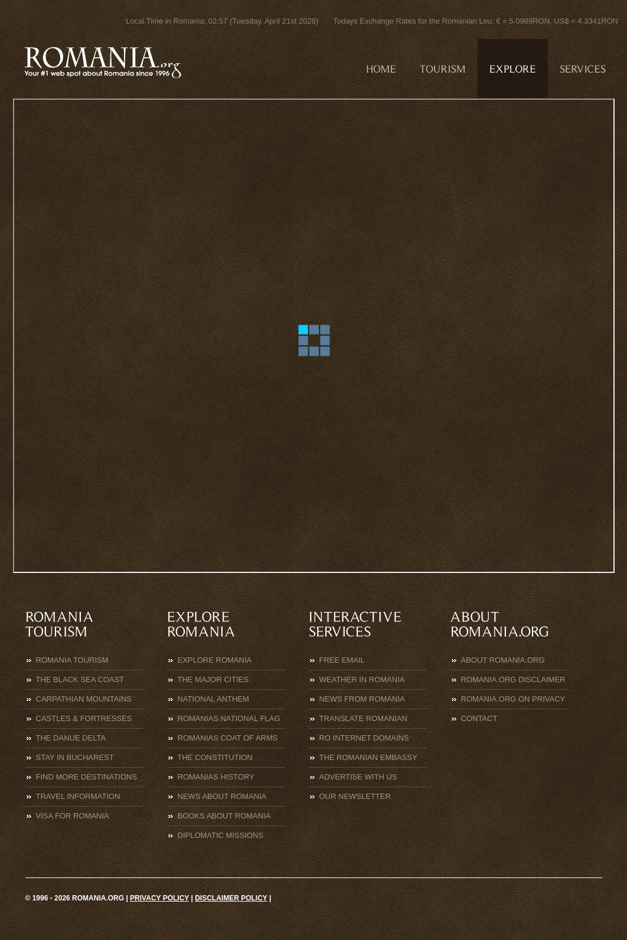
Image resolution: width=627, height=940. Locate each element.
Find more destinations (87, 776)
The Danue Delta (71, 737)
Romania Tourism (72, 660)
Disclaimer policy (231, 898)
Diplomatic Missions (221, 835)
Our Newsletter (355, 796)
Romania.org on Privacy (513, 699)
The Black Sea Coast (80, 679)
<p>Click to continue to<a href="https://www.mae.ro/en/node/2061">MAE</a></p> (314, 336)
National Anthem (213, 699)
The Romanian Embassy (368, 757)
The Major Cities (213, 679)
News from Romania (362, 699)
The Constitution (215, 757)
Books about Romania (224, 815)
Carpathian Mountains (84, 699)
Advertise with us (358, 776)
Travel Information (78, 796)
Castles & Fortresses (84, 718)
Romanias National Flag (229, 718)
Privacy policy (159, 898)
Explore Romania (215, 660)
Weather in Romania (362, 679)
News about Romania (222, 796)
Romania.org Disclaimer (513, 679)
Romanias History (216, 776)
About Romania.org (503, 660)
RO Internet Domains (364, 737)
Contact (479, 718)
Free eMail (342, 660)
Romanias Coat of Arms (228, 737)
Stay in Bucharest (75, 757)
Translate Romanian (363, 718)
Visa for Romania (72, 815)
